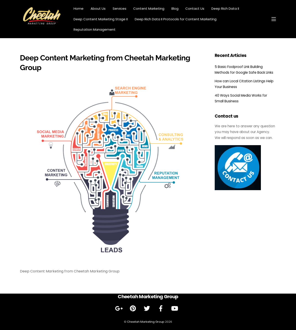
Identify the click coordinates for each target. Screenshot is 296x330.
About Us (98, 8)
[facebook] (162, 308)
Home (78, 8)
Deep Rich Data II (225, 8)
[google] (120, 308)
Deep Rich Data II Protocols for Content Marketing (175, 19)
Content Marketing (148, 8)
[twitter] (148, 308)
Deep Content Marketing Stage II (101, 19)
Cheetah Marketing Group (145, 322)
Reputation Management (95, 29)
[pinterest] (134, 308)
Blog (174, 8)
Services (119, 8)
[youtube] (175, 308)
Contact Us (194, 8)
